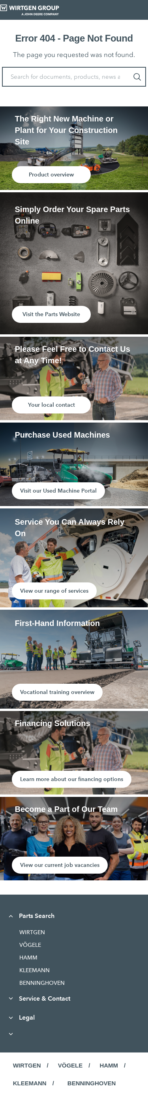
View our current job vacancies (59, 864)
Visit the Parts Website (51, 314)
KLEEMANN (34, 970)
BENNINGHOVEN (42, 982)
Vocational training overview (57, 692)
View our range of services (54, 590)
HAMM (28, 957)
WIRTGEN (32, 932)
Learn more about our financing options (71, 779)
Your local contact (51, 404)
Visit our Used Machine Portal (58, 490)
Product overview (51, 174)
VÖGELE (30, 944)
